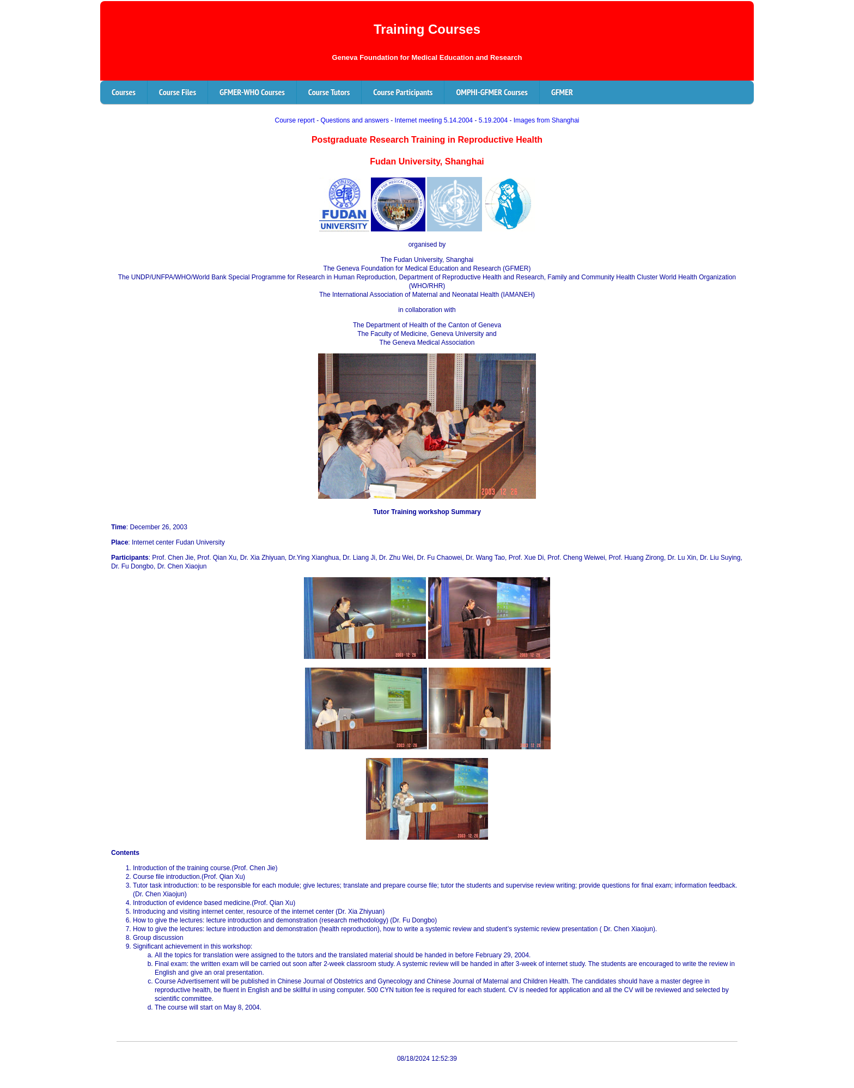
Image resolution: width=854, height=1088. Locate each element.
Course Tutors (329, 92)
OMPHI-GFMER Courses (491, 92)
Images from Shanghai (547, 120)
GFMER (562, 92)
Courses (124, 92)
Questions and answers (355, 120)
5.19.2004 (493, 120)
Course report (294, 120)
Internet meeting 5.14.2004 (434, 120)
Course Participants (402, 92)
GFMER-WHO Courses (252, 92)
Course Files (177, 92)
